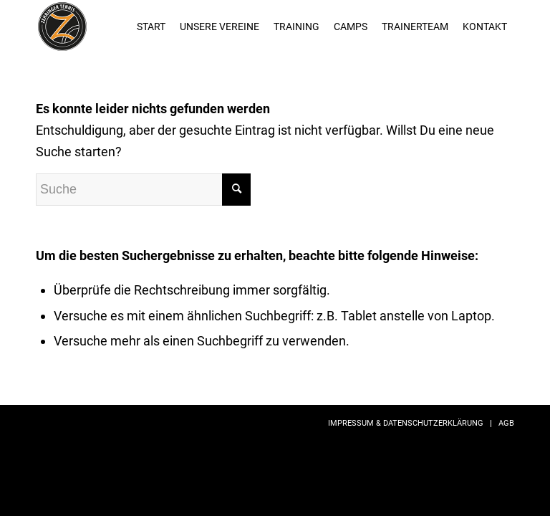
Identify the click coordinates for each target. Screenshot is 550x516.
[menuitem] (151, 26)
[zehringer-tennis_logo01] (62, 26)
